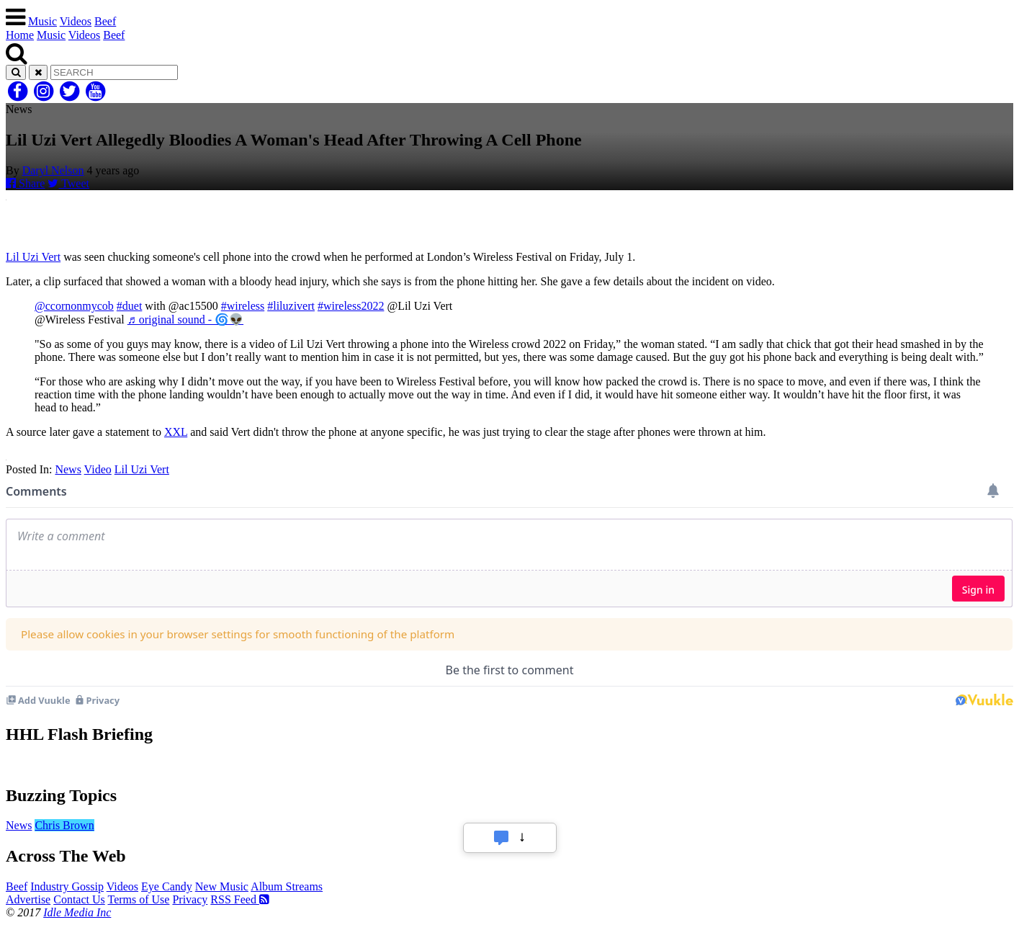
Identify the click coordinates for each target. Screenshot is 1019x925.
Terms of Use (138, 899)
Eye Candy (166, 886)
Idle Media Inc (77, 912)
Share (25, 183)
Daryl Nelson (53, 170)
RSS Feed (239, 899)
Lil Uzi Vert (33, 257)
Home (20, 35)
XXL (175, 432)
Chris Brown (64, 825)
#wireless (242, 306)
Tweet (68, 183)
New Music (221, 886)
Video (98, 469)
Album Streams (287, 886)
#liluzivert (291, 306)
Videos (75, 21)
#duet (130, 306)
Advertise (28, 899)
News (68, 469)
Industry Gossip (67, 886)
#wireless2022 (351, 306)
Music (42, 21)
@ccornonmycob (74, 306)
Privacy (189, 899)
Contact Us (79, 899)
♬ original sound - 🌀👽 (185, 319)
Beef (105, 21)
